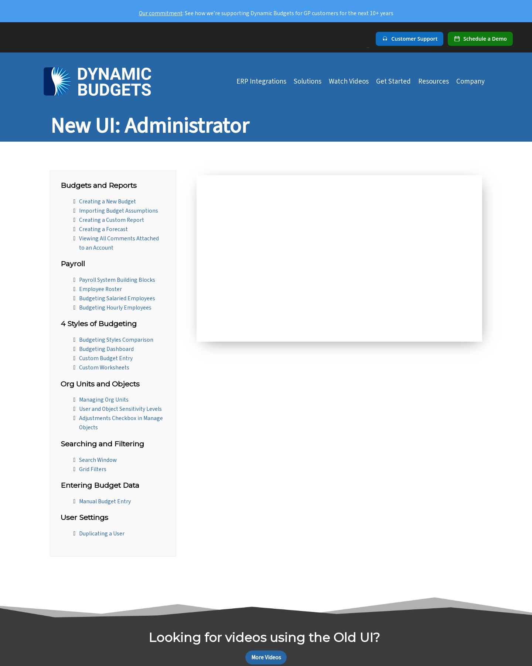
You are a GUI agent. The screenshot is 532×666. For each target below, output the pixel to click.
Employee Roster (100, 289)
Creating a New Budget (107, 201)
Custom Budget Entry (106, 358)
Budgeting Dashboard (106, 349)
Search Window (98, 460)
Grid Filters (92, 469)
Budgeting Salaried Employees (117, 298)
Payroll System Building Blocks (117, 280)
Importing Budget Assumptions (118, 211)
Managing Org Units (104, 400)
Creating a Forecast (103, 229)
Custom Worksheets (104, 368)
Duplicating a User (102, 534)
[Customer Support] (409, 39)
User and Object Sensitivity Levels (120, 409)
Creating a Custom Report (111, 220)
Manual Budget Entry (105, 501)
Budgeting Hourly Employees (115, 308)
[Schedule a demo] (480, 39)
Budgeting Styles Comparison (116, 340)
